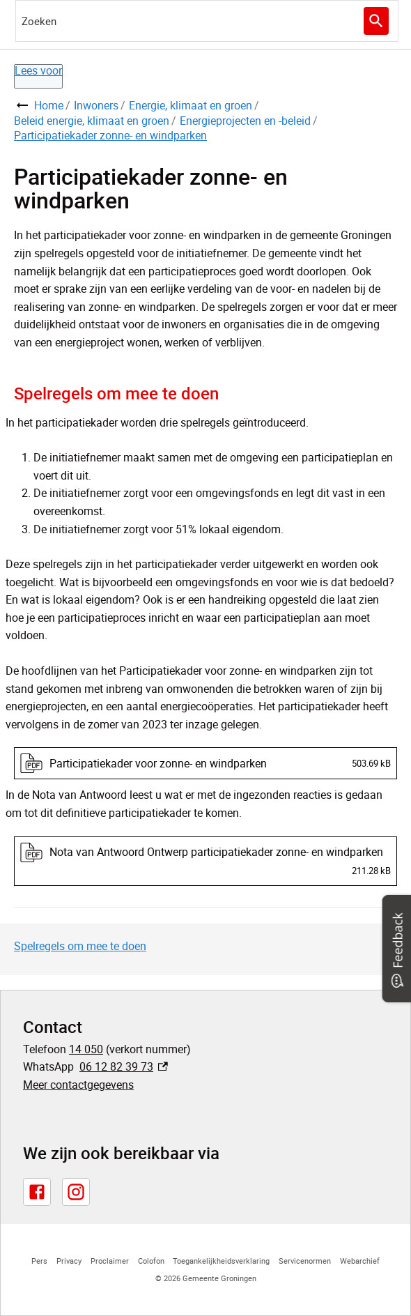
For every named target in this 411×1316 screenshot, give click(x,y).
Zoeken (374, 21)
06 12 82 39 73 (123, 1066)
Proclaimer (110, 1260)
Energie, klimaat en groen (190, 105)
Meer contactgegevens (78, 1084)
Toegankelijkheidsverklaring (221, 1260)
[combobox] (207, 20)
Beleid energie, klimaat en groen (91, 120)
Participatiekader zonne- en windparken (110, 135)
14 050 (86, 1049)
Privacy (69, 1260)
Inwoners (96, 105)
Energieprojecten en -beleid (245, 120)
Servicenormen (305, 1260)
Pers (39, 1260)
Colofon (151, 1260)
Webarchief (360, 1260)
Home (48, 105)
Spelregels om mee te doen (80, 946)
